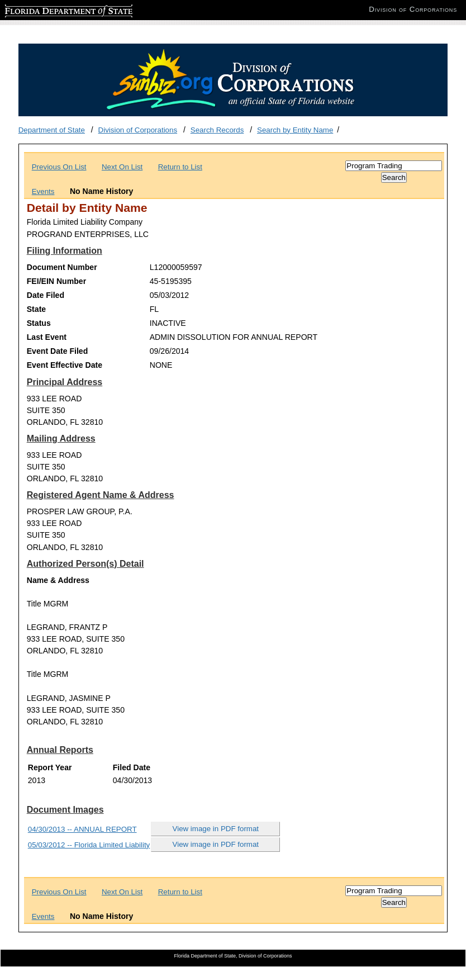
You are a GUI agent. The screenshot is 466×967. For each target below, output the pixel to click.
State (36, 309)
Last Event (46, 337)
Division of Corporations (138, 130)
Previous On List (59, 167)
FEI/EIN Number (56, 281)
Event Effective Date (64, 365)
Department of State (51, 130)
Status (39, 323)
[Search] (393, 165)
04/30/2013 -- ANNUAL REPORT (82, 829)
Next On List (122, 167)
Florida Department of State (50, 9)
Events (43, 191)
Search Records (217, 130)
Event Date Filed (57, 351)
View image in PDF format (216, 828)
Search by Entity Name (295, 130)
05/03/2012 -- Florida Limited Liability (89, 845)
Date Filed (45, 295)
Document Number (62, 267)
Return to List (180, 167)
